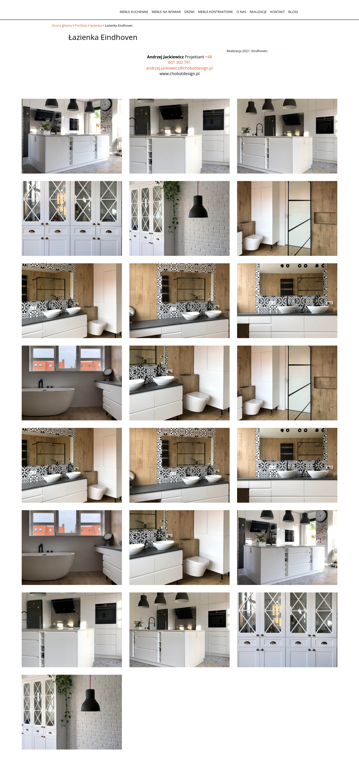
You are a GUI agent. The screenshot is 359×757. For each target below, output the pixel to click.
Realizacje (258, 11)
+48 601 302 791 (190, 59)
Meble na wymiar (166, 11)
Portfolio (81, 25)
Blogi (293, 11)
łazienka (96, 25)
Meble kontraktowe (215, 11)
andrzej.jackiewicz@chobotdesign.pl (179, 68)
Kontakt (277, 11)
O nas (241, 11)
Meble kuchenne (134, 11)
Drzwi (189, 11)
